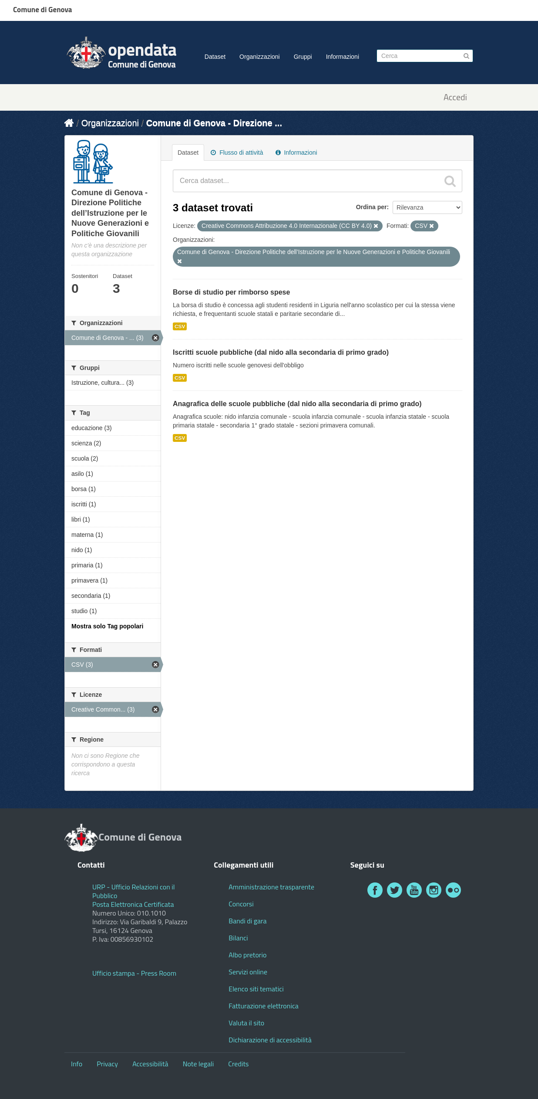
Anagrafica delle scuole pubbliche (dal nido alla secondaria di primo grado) (297, 403)
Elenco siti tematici (256, 989)
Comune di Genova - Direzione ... (214, 123)
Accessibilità (150, 1063)
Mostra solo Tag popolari (107, 626)
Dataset (215, 56)
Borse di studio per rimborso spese (231, 292)
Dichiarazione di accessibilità (270, 1040)
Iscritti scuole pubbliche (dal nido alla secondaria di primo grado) (281, 352)
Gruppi (303, 56)
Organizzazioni (259, 56)
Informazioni (342, 56)
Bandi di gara (247, 921)
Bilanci (238, 938)
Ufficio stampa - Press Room (134, 973)
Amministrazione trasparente (271, 887)
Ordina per (371, 207)
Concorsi (241, 904)
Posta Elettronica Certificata (133, 904)
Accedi (455, 97)
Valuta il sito (246, 1023)
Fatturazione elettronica (264, 1006)
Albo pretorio (247, 955)
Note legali (198, 1063)
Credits (238, 1063)
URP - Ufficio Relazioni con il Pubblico (133, 891)
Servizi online (248, 972)
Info (76, 1063)
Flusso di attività (237, 152)
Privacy (107, 1063)
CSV (180, 326)
